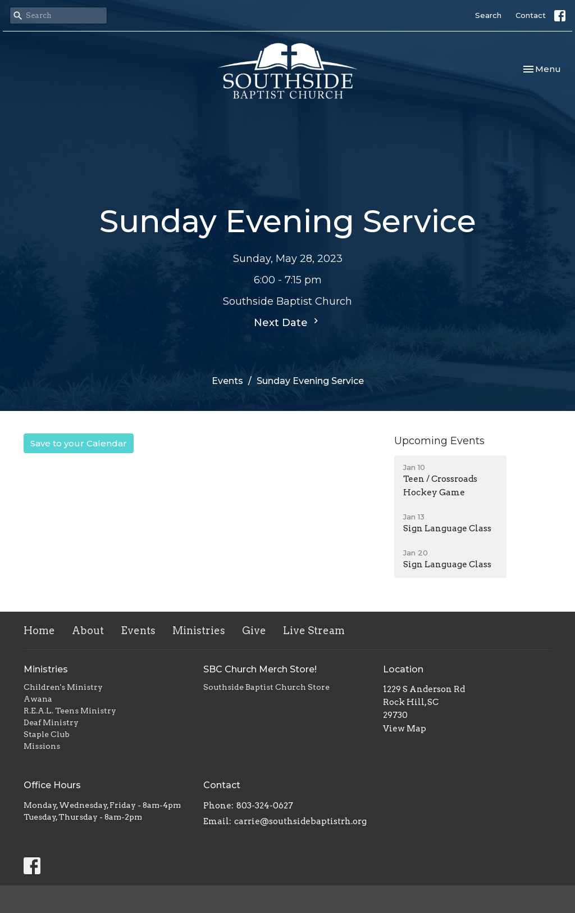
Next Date (287, 322)
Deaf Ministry (51, 722)
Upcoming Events (439, 441)
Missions (42, 746)
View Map (404, 729)
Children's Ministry (63, 687)
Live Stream (314, 630)
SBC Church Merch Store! (260, 669)
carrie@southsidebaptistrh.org (300, 821)
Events (227, 381)
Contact (530, 15)
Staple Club (47, 734)
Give (254, 630)
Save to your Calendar (78, 443)
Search (488, 15)
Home (39, 630)
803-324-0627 (264, 806)
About (88, 630)
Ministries (198, 630)
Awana (38, 698)
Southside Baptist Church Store (266, 687)
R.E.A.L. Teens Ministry (70, 710)
